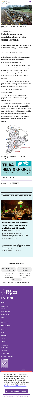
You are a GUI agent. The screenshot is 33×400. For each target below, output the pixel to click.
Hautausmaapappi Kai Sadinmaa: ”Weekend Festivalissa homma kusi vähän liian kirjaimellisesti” (16, 246)
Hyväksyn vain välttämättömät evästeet (16, 396)
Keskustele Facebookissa (10, 269)
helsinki (16, 183)
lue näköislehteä (7, 356)
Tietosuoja (4, 350)
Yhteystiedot (4, 345)
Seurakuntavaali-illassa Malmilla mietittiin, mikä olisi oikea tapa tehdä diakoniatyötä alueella (15, 225)
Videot (3, 320)
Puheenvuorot (5, 311)
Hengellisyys (5, 314)
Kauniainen (4, 335)
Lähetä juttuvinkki (25, 269)
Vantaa (3, 338)
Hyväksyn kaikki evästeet (16, 391)
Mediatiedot (4, 348)
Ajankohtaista (5, 306)
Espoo (3, 332)
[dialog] (16, 386)
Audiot (3, 317)
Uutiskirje (17, 279)
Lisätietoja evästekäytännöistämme (15, 386)
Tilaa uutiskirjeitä (5, 353)
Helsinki (3, 330)
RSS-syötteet (5, 323)
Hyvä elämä (4, 309)
